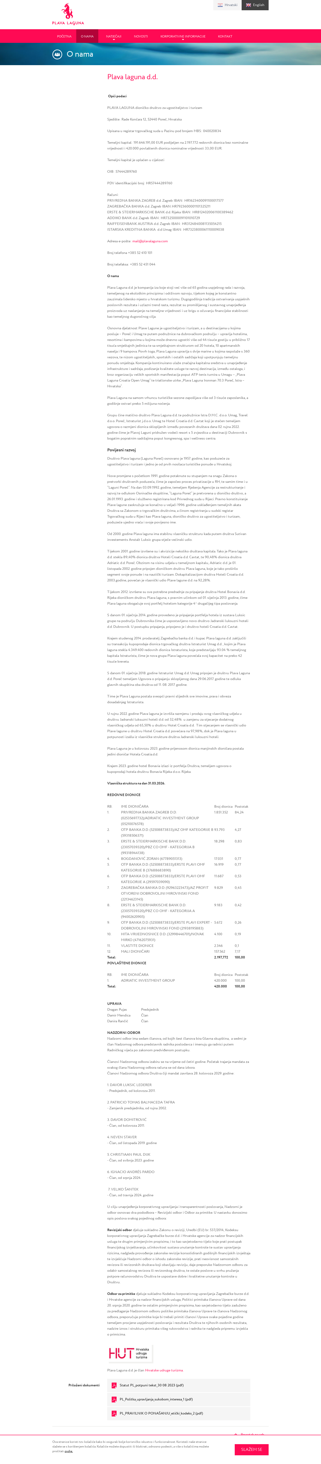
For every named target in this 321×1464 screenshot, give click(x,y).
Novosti (141, 36)
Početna (64, 36)
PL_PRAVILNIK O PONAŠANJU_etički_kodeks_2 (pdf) (161, 1413)
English (258, 5)
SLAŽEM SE (251, 1450)
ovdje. (69, 1451)
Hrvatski (231, 5)
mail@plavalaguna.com (150, 241)
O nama (87, 36)
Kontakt (225, 36)
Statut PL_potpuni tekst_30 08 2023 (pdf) (152, 1385)
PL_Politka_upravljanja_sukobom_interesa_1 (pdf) (156, 1399)
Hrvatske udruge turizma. (164, 1370)
